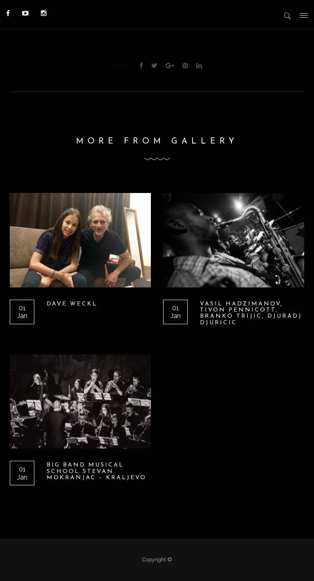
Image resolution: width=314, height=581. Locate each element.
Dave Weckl (72, 304)
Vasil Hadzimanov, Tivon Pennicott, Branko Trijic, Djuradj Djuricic (251, 313)
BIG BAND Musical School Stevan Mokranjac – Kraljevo (96, 471)
